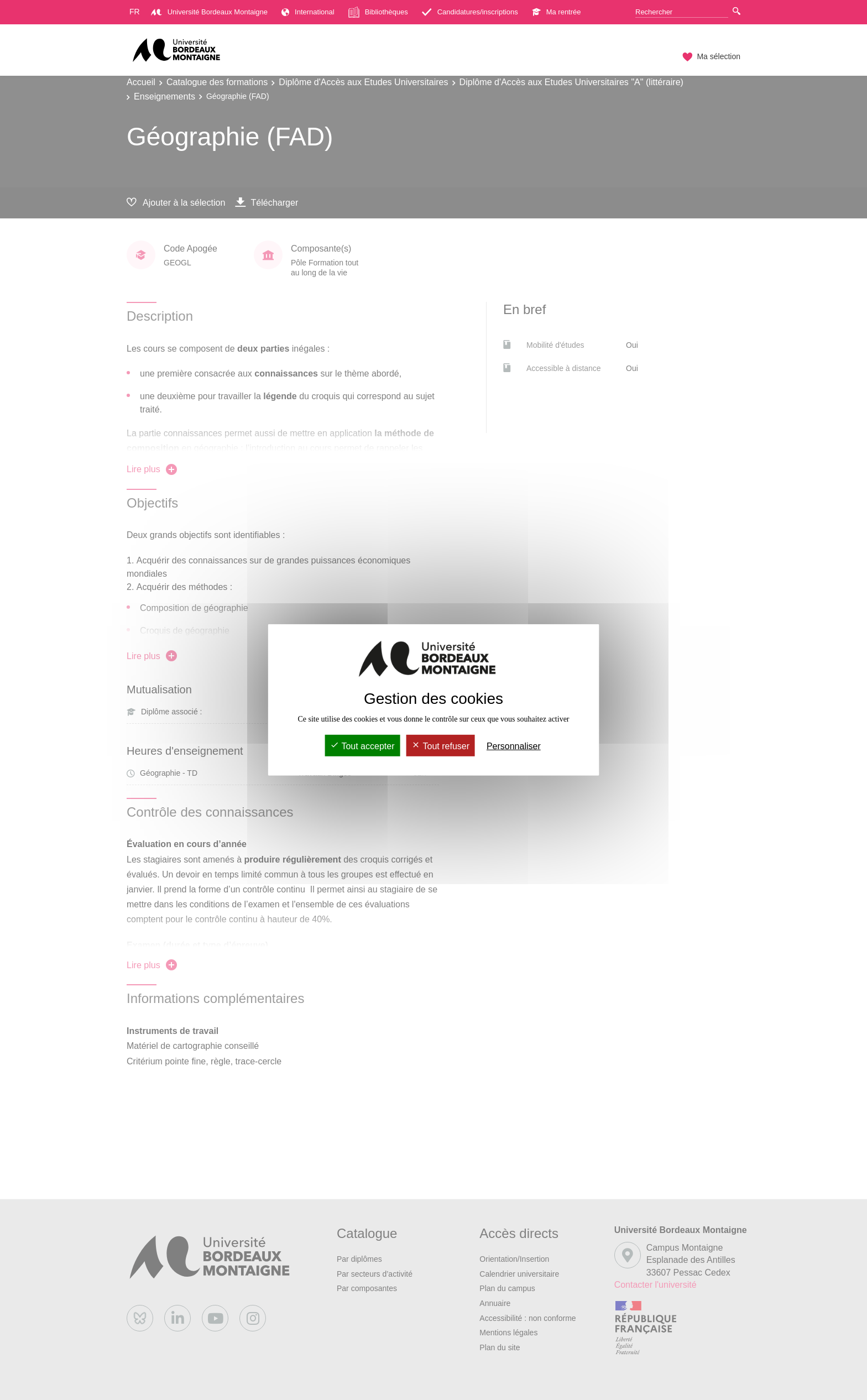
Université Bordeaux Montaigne (209, 12)
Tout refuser (440, 746)
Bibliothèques (378, 12)
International (308, 12)
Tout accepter (362, 746)
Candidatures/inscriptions (470, 12)
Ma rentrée (556, 12)
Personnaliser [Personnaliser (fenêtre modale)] (514, 746)
